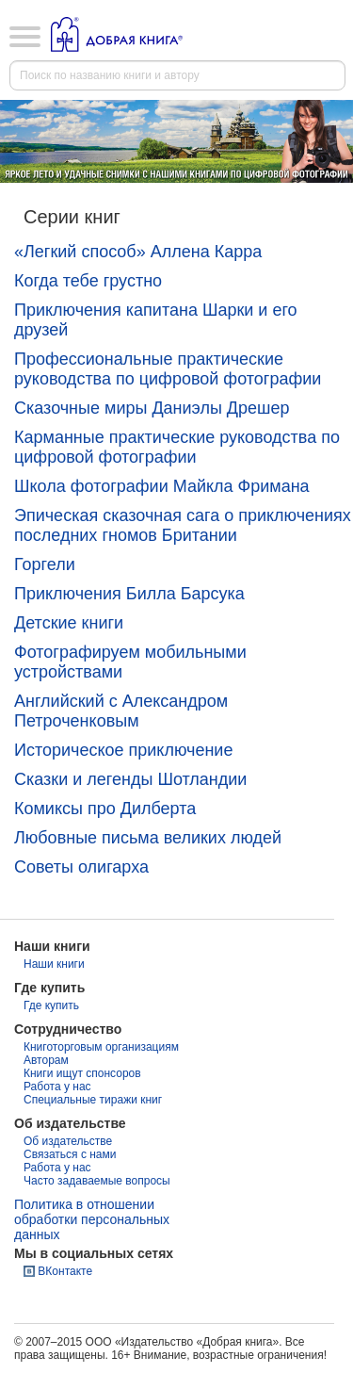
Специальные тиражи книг (93, 1099)
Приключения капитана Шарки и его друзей (155, 320)
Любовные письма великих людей (147, 837)
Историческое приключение (123, 750)
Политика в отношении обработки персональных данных (91, 1219)
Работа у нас (57, 1086)
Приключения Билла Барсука (129, 593)
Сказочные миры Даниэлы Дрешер (152, 408)
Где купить (51, 1005)
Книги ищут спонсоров (82, 1073)
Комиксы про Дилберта (105, 808)
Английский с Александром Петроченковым (121, 711)
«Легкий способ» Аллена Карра (138, 251)
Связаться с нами (70, 1154)
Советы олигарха (81, 867)
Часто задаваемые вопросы (97, 1180)
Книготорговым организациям (101, 1047)
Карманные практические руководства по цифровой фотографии (177, 447)
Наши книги (54, 964)
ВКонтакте (65, 1271)
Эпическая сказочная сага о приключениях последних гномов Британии (182, 525)
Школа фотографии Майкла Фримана (162, 486)
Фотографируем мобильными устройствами (130, 662)
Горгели (44, 564)
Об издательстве (68, 1141)
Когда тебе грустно (88, 280)
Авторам (46, 1060)
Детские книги (68, 622)
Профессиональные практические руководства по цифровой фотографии (167, 369)
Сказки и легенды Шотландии (130, 779)
